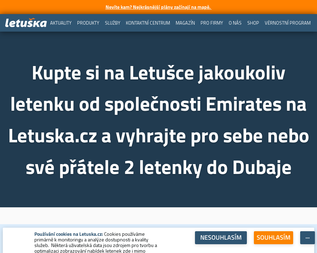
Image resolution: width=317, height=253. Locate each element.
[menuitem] (61, 23)
